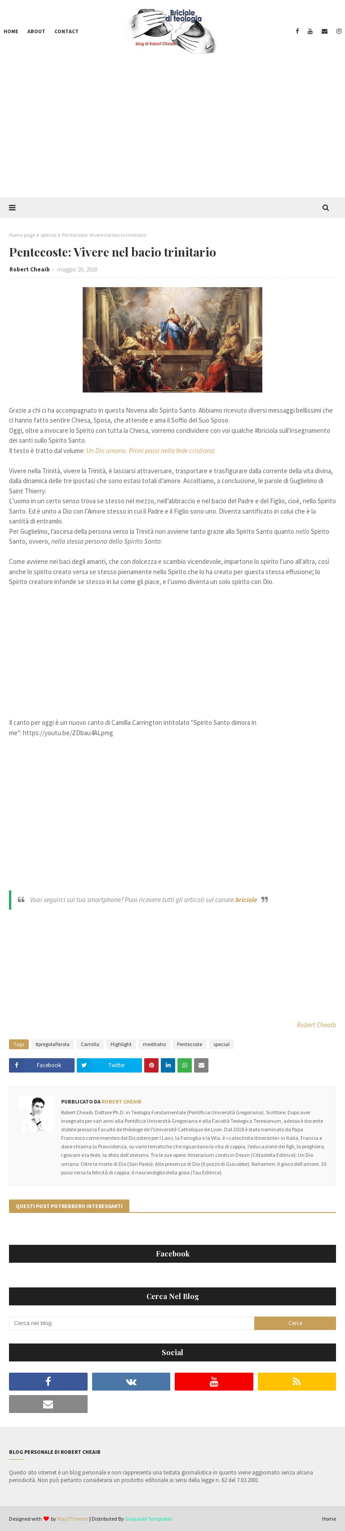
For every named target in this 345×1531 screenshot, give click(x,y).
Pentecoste (189, 1044)
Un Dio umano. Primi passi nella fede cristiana (150, 450)
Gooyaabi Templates (148, 1518)
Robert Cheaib (29, 269)
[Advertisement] (172, 130)
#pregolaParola (52, 1044)
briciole (246, 899)
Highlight (121, 1044)
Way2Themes (72, 1518)
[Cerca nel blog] (131, 1323)
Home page (22, 234)
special (48, 234)
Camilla (90, 1044)
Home (329, 1518)
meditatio (154, 1044)
